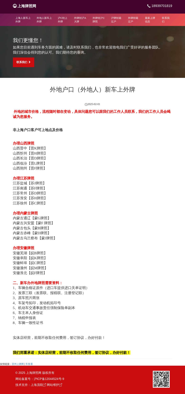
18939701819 (161, 6)
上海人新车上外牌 (23, 19)
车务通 (29, 364)
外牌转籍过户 (133, 19)
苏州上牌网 (18, 364)
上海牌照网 (26, 6)
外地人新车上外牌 (44, 19)
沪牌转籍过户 (116, 19)
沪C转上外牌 (62, 19)
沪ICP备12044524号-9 (49, 379)
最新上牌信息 (150, 19)
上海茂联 (38, 385)
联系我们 (166, 19)
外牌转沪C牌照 (99, 19)
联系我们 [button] (23, 62)
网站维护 (54, 385)
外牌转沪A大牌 (80, 19)
